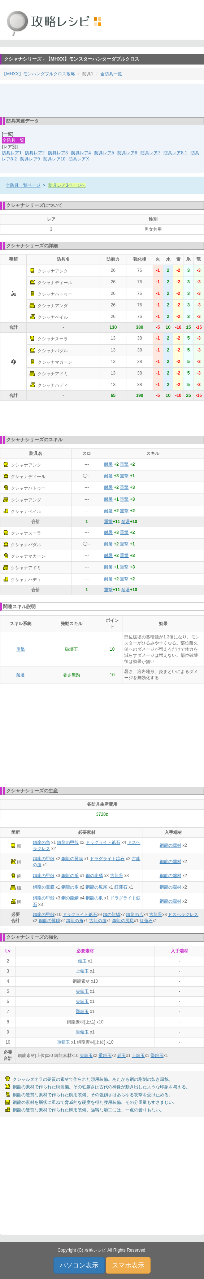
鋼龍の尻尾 (96, 887)
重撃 (124, 464)
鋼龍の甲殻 (68, 842)
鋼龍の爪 (70, 875)
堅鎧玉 (82, 1011)
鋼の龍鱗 (94, 875)
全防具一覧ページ (23, 185)
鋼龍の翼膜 (72, 858)
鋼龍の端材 (170, 845)
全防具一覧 (111, 73)
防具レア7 (150, 152)
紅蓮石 (120, 887)
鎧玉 (82, 961)
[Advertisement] (102, 100)
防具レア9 (30, 158)
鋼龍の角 (41, 842)
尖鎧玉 (82, 991)
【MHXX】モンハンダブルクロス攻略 (38, 73)
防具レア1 (12, 152)
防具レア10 (54, 158)
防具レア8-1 (175, 152)
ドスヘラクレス (183, 914)
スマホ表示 (128, 1265)
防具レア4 (81, 152)
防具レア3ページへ (67, 185)
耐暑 (108, 464)
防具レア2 (35, 152)
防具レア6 (127, 152)
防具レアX (79, 158)
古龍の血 (98, 920)
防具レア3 (58, 152)
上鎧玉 (82, 971)
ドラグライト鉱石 (103, 842)
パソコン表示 (79, 1265)
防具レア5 (104, 152)
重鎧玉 (82, 1032)
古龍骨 (116, 875)
